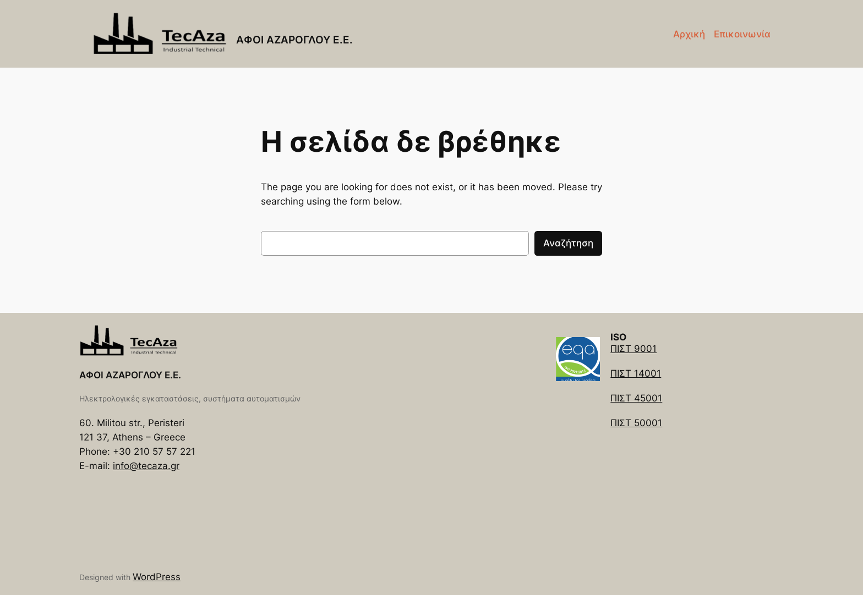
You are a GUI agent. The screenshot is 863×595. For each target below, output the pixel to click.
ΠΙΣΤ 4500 (634, 398)
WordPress (157, 576)
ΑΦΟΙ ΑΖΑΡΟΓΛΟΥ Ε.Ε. (294, 39)
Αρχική (689, 34)
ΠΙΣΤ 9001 (633, 348)
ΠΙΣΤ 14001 (635, 373)
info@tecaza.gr (146, 465)
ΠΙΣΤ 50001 (636, 422)
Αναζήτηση (568, 243)
